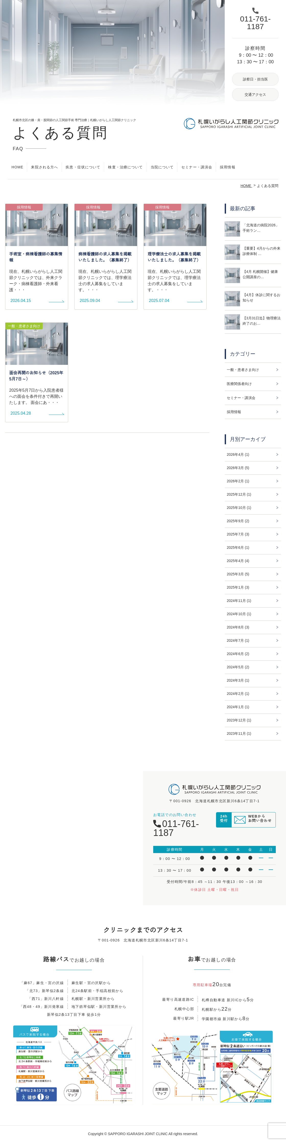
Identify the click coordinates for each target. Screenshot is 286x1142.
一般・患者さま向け (243, 370)
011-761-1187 (176, 828)
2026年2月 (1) (238, 481)
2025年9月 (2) (238, 521)
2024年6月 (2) (238, 654)
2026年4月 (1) (238, 454)
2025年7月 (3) (238, 534)
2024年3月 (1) (238, 680)
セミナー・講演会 (196, 167)
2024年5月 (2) (238, 667)
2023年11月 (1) (239, 733)
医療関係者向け (239, 384)
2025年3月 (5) (238, 574)
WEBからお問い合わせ (260, 820)
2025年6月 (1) (238, 547)
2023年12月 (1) (239, 720)
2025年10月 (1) (239, 508)
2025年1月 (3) (238, 587)
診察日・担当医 (255, 79)
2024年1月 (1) (238, 707)
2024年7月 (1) (238, 640)
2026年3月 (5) (238, 468)
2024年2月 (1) (238, 694)
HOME (17, 167)
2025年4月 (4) (238, 561)
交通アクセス (255, 94)
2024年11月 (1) (239, 601)
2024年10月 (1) (239, 614)
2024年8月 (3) (238, 627)
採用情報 (227, 167)
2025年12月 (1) (239, 494)
